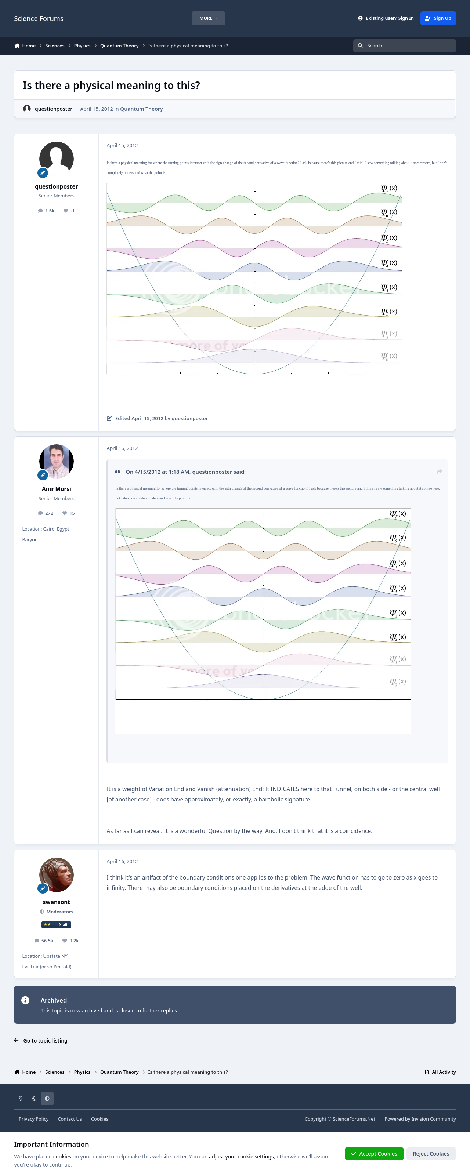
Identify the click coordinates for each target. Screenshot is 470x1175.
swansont (56, 902)
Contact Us (70, 1119)
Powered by (420, 1119)
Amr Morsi (56, 489)
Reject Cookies (431, 1153)
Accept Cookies (374, 1153)
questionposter (53, 108)
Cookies (99, 1119)
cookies (62, 1156)
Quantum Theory (141, 108)
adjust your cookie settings (241, 1156)
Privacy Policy (33, 1119)
